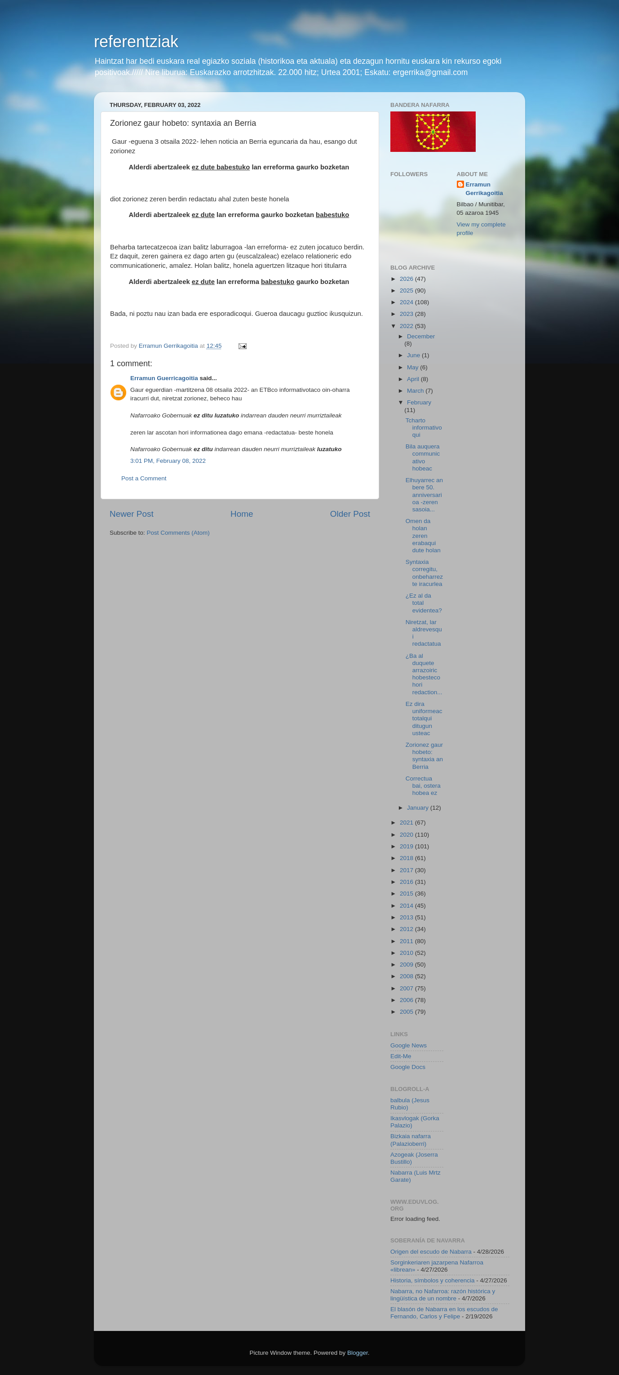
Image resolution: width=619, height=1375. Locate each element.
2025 (407, 290)
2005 (407, 1011)
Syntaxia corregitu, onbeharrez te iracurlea (424, 573)
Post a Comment (144, 478)
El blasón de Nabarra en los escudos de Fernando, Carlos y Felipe (444, 1313)
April (414, 379)
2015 (407, 893)
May (413, 367)
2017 (407, 870)
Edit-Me (400, 1056)
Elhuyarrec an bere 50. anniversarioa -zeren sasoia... (424, 495)
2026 (407, 278)
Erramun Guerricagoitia (164, 378)
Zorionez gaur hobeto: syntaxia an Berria (424, 755)
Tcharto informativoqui (424, 427)
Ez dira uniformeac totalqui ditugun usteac (424, 718)
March (416, 390)
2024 (407, 302)
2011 (407, 941)
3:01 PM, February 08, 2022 (168, 460)
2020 (407, 834)
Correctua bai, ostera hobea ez (423, 785)
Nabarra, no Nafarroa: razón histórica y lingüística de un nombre (442, 1295)
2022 (407, 326)
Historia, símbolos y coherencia (432, 1280)
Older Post (350, 514)
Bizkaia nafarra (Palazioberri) (410, 1140)
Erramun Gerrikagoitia (484, 188)
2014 (407, 905)
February (419, 402)
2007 (407, 988)
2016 (407, 881)
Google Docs (407, 1067)
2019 (407, 846)
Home (241, 514)
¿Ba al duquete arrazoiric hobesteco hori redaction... (424, 674)
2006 (407, 1000)
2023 (407, 313)
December (421, 336)
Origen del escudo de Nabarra (431, 1251)
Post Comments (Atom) (178, 532)
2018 (407, 858)
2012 (407, 929)
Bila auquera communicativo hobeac (423, 457)
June (414, 355)
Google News (408, 1045)
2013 (407, 917)
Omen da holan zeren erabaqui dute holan (423, 536)
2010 (407, 952)
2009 (407, 964)
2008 (407, 976)
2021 (407, 822)
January (418, 807)
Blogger (357, 1352)
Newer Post (132, 514)
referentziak (136, 41)
